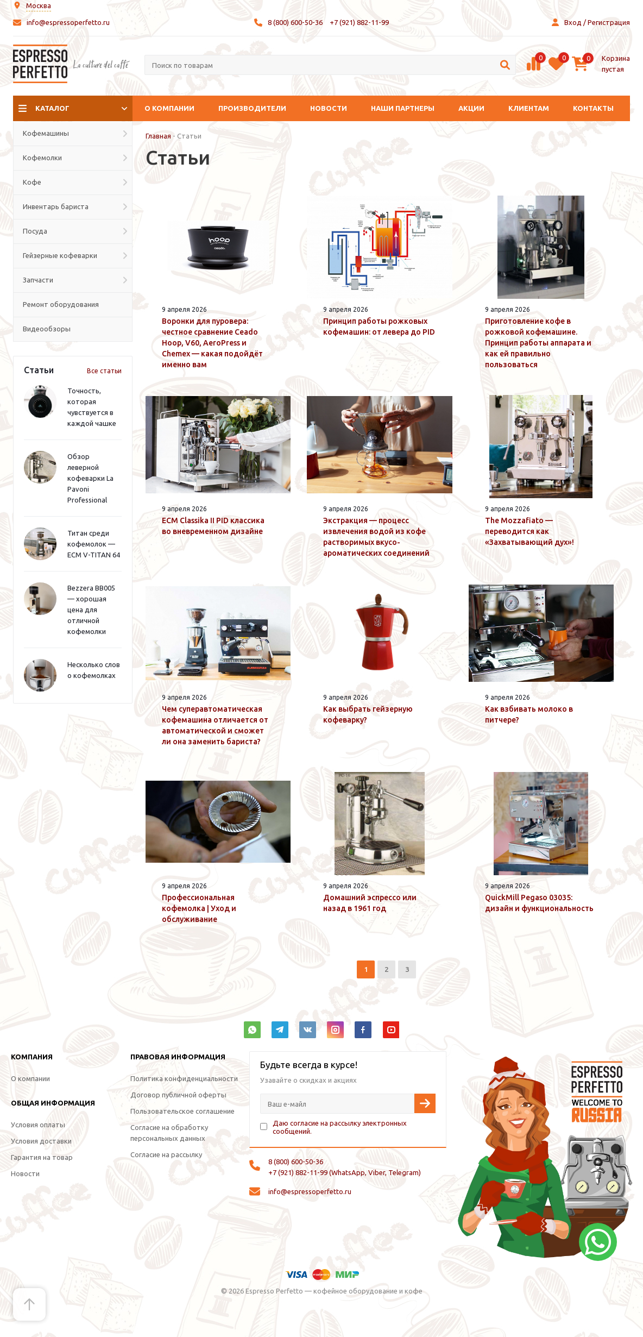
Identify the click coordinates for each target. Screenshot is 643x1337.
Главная (158, 136)
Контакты (593, 108)
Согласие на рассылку (166, 1154)
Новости (328, 108)
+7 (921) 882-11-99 (359, 22)
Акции (471, 108)
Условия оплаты (38, 1124)
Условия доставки (41, 1141)
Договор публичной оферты (178, 1095)
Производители (252, 108)
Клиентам (528, 108)
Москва (38, 5)
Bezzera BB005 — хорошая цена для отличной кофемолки (91, 609)
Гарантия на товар (42, 1157)
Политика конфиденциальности (184, 1078)
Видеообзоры (47, 328)
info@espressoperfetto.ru (68, 22)
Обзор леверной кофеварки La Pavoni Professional (90, 478)
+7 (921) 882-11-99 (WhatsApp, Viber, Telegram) (344, 1172)
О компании (169, 108)
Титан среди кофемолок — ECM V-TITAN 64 (93, 543)
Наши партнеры (402, 108)
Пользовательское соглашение (182, 1111)
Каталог (52, 108)
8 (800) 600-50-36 (295, 22)
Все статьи (104, 370)
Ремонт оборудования (61, 304)
